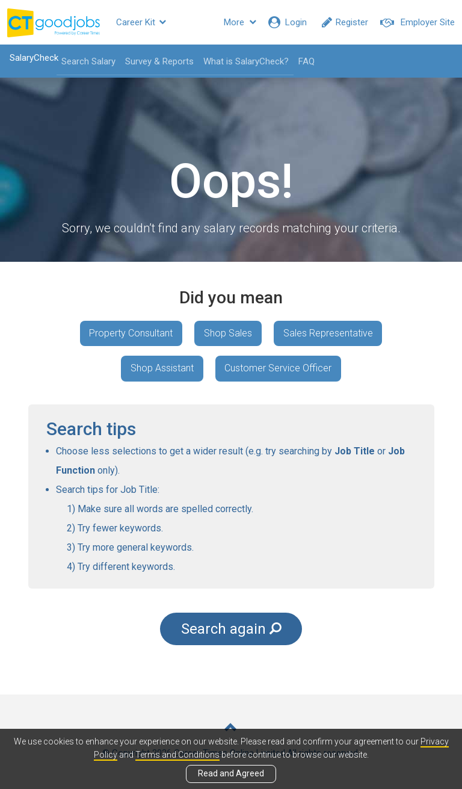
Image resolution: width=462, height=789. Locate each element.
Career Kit (141, 22)
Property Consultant (131, 333)
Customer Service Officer (278, 368)
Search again (231, 628)
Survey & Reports (159, 61)
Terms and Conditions (177, 755)
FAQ (306, 61)
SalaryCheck (33, 57)
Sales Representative (328, 333)
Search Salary (88, 61)
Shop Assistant (162, 368)
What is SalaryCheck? (245, 61)
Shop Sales (228, 333)
